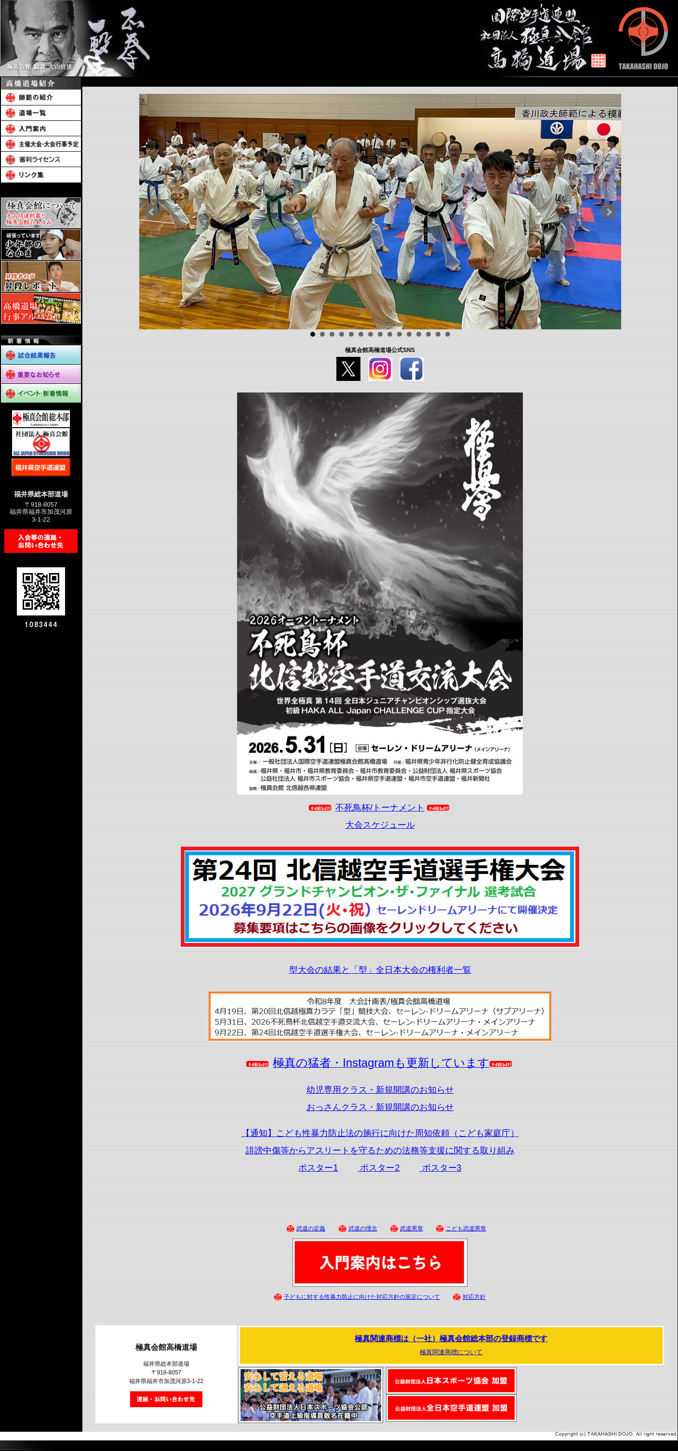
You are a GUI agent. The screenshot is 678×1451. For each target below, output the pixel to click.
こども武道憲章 (466, 1228)
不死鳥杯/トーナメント (380, 807)
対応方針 (474, 1297)
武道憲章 (411, 1228)
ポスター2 (378, 1168)
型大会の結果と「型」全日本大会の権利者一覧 (380, 970)
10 (399, 334)
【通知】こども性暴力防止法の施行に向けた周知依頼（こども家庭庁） (380, 1133)
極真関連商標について (451, 1352)
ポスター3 (441, 1168)
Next (608, 212)
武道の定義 (310, 1228)
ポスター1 (318, 1168)
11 (409, 334)
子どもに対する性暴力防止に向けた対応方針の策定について (362, 1297)
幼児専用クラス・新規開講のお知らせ (380, 1090)
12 (418, 334)
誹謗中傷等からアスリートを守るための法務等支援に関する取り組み (380, 1150)
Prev (152, 212)
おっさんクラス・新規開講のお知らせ (380, 1107)
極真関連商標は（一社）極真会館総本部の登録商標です (451, 1338)
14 (438, 334)
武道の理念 (362, 1228)
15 (447, 334)
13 (428, 334)
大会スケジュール (380, 825)
